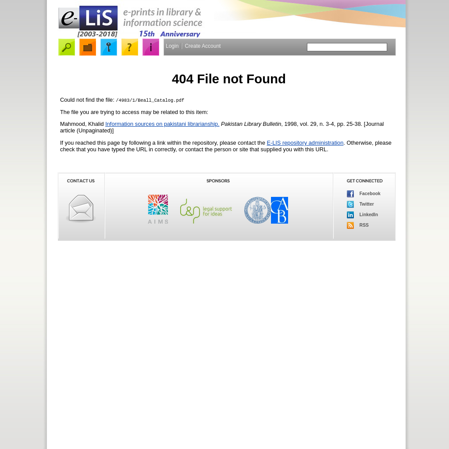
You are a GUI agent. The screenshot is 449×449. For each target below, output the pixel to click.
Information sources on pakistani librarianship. (162, 124)
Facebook (364, 193)
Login (172, 46)
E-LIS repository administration (305, 142)
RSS (358, 225)
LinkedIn (362, 214)
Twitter (360, 204)
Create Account (203, 46)
